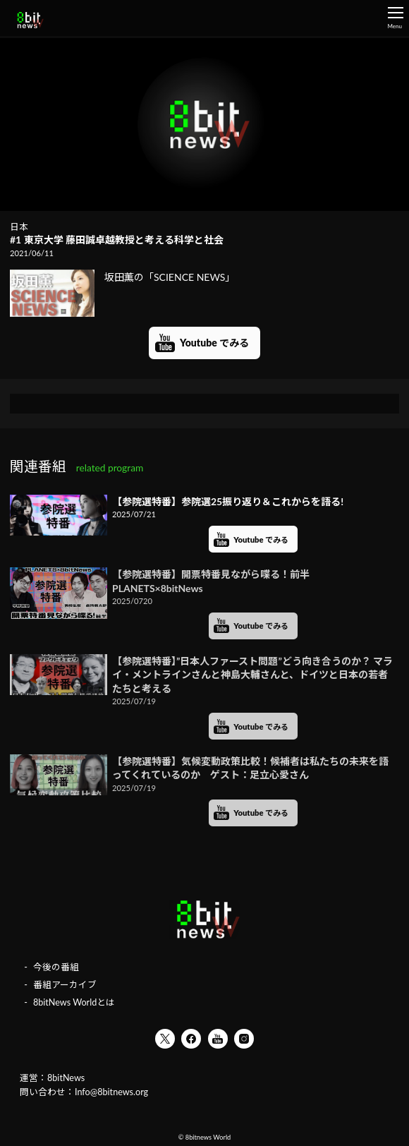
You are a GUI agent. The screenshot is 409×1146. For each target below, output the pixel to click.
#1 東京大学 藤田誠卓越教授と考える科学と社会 (117, 240)
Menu (395, 18)
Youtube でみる (214, 343)
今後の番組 (56, 967)
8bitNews (66, 1078)
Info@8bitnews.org (111, 1092)
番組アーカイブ (65, 984)
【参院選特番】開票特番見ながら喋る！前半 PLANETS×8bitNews (211, 581)
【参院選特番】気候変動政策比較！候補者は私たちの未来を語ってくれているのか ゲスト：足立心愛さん (250, 768)
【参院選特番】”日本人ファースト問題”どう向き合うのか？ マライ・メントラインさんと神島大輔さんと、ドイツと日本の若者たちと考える (252, 674)
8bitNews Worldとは (74, 1002)
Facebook (191, 1039)
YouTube (218, 1039)
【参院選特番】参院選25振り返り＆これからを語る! (227, 501)
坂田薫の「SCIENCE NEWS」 (122, 277)
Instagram (244, 1039)
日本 (19, 227)
